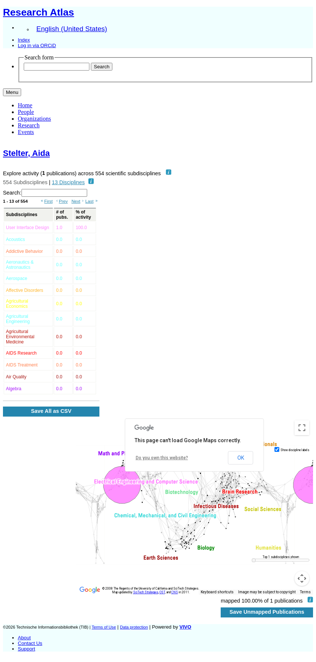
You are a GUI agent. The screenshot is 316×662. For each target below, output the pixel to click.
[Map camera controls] (301, 578)
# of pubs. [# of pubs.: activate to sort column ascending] (62, 214)
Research (29, 125)
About (24, 637)
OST (162, 592)
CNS (174, 592)
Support (26, 649)
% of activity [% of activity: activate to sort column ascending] (83, 214)
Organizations (34, 118)
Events (26, 132)
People (26, 112)
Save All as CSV (51, 411)
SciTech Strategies (145, 592)
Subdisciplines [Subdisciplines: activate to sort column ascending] (21, 214)
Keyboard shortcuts (217, 592)
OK (240, 458)
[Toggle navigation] (12, 92)
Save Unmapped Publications (267, 612)
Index (24, 40)
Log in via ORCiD (37, 45)
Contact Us (30, 643)
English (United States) (71, 29)
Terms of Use (104, 627)
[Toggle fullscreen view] (301, 427)
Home (25, 105)
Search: (45, 193)
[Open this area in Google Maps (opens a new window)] (90, 590)
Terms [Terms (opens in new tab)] (305, 592)
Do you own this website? (162, 457)
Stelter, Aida (26, 153)
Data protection (134, 627)
